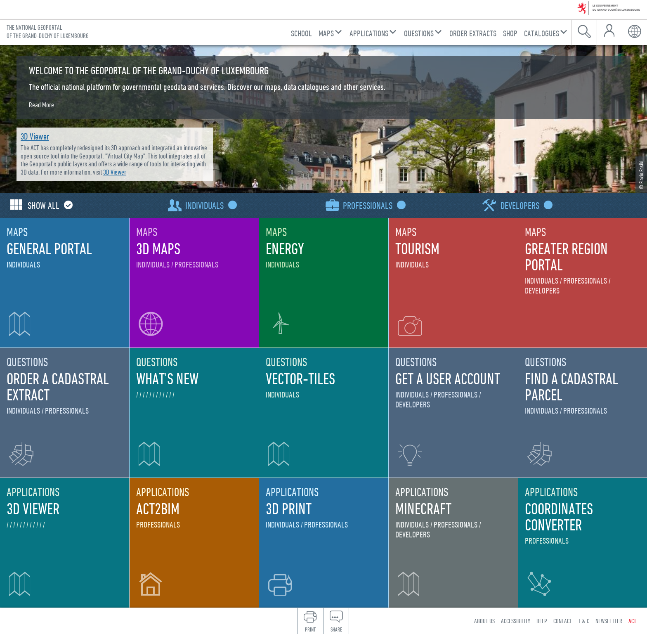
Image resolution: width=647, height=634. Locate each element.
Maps (326, 33)
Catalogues (541, 33)
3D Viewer (35, 136)
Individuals (209, 205)
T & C (583, 621)
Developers (525, 205)
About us (484, 621)
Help (541, 621)
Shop (510, 33)
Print (310, 629)
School (301, 33)
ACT (632, 621)
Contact (562, 621)
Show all (48, 205)
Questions (419, 33)
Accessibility (515, 621)
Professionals (372, 205)
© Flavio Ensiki (641, 175)
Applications (368, 33)
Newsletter (608, 621)
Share (336, 629)
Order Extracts (472, 33)
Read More (41, 105)
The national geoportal (48, 32)
